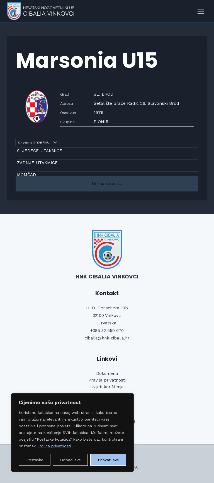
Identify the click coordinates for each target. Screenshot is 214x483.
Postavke (34, 460)
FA (135, 467)
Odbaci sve (70, 460)
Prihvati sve (108, 460)
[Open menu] (200, 11)
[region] (72, 432)
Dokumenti (107, 373)
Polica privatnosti (54, 446)
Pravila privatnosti (107, 380)
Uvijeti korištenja (107, 386)
